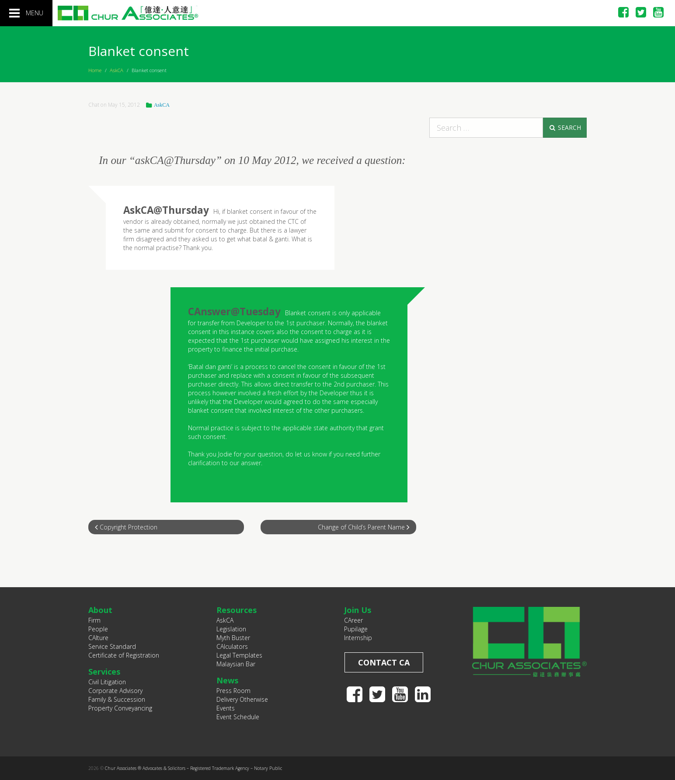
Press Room (233, 690)
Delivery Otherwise (242, 699)
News (227, 680)
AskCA (116, 70)
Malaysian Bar (235, 664)
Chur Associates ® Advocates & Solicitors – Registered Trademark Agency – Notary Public (193, 768)
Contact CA (384, 662)
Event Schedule (237, 717)
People (98, 629)
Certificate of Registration (123, 655)
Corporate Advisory (115, 690)
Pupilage (356, 629)
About (100, 610)
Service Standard (112, 646)
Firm (94, 620)
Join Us (357, 610)
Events (225, 708)
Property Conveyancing (120, 708)
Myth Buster (233, 638)
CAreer (353, 620)
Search (564, 127)
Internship (358, 638)
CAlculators (232, 646)
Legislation (231, 629)
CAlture (98, 638)
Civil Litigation (107, 682)
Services (104, 671)
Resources (236, 610)
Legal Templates (239, 655)
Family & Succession (116, 699)
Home (94, 70)
